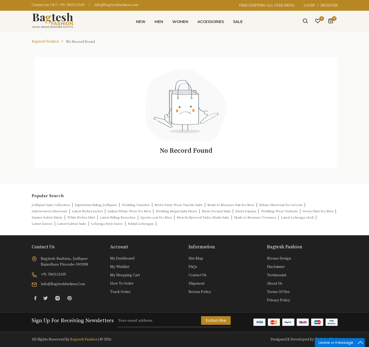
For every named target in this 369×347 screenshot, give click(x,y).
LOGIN (310, 5)
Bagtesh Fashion (45, 41)
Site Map (196, 258)
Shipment (197, 283)
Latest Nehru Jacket (88, 211)
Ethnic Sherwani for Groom (280, 205)
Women (180, 21)
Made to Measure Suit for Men (230, 205)
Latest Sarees (42, 224)
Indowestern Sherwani (49, 211)
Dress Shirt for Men (318, 211)
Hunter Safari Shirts (47, 217)
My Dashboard (122, 258)
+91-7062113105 (72, 5)
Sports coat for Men (156, 217)
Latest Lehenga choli (297, 217)
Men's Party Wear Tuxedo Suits (178, 205)
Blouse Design (279, 258)
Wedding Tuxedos (136, 205)
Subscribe (216, 320)
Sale (238, 21)
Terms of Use (278, 292)
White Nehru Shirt (81, 217)
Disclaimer (276, 266)
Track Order (120, 292)
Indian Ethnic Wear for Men (129, 211)
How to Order (122, 283)
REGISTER (329, 5)
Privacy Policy (278, 300)
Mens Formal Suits (216, 211)
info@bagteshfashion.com (116, 5)
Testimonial (276, 275)
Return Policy (200, 292)
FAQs (193, 266)
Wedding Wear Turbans (280, 211)
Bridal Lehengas (141, 224)
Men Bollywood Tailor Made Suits (203, 217)
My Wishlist (119, 266)
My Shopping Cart (125, 275)
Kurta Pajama (246, 211)
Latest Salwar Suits (71, 224)
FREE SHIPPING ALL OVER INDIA (266, 5)
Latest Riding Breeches (117, 217)
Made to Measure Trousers (255, 217)
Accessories (210, 21)
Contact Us (198, 275)
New (140, 21)
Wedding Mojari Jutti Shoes (177, 211)
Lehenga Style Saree (107, 224)
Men (159, 21)
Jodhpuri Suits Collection (51, 205)
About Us (274, 283)
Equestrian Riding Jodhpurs (96, 205)
